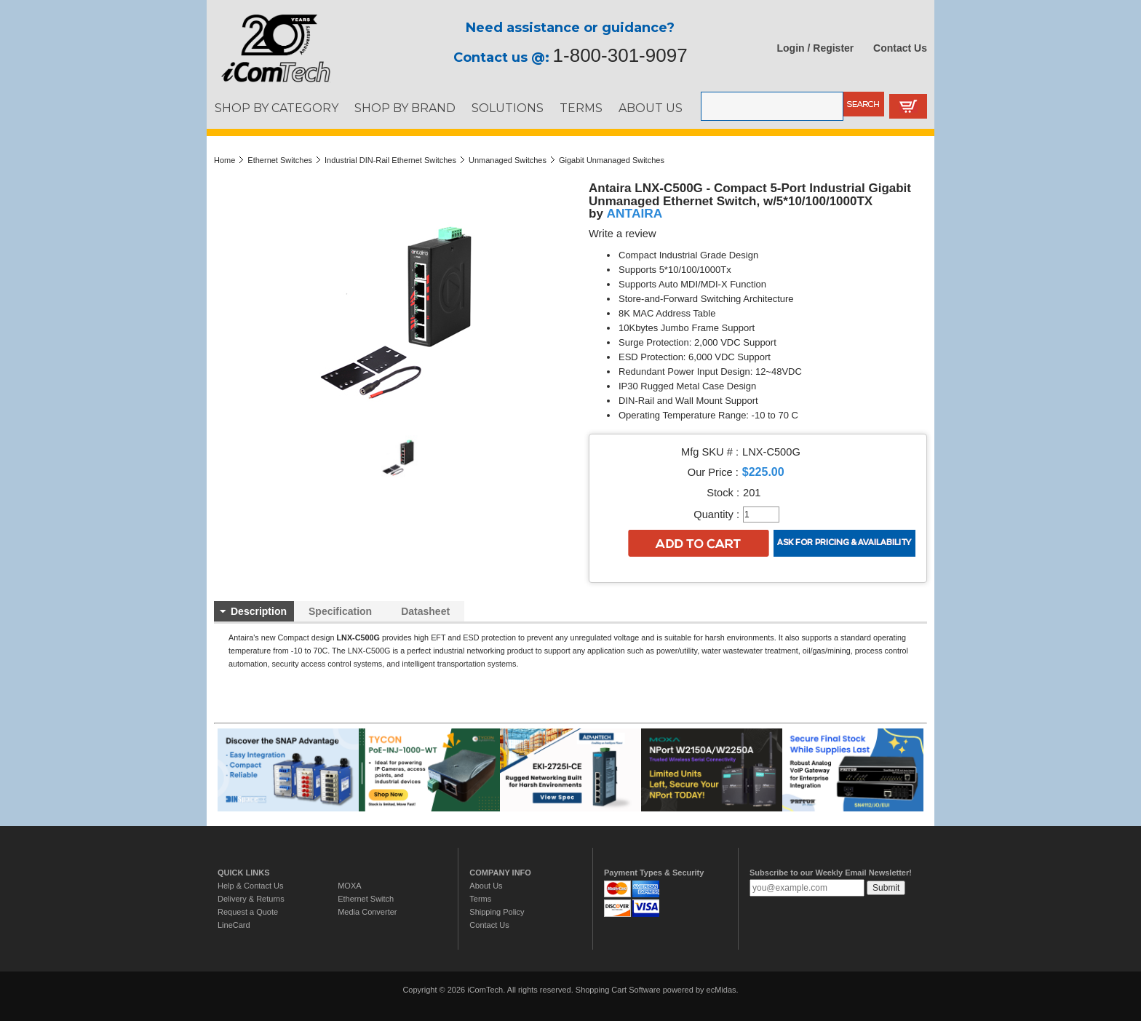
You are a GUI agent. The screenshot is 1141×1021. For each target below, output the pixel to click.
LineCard (234, 925)
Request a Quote (248, 911)
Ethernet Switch (366, 898)
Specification (340, 611)
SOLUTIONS (508, 107)
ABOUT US (651, 107)
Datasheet (425, 611)
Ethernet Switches (279, 160)
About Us (485, 885)
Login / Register (815, 48)
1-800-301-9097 (620, 55)
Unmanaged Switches (507, 160)
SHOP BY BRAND (405, 107)
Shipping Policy (496, 911)
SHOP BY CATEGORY (276, 107)
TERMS (581, 107)
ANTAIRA (635, 213)
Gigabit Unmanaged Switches (611, 160)
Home (224, 160)
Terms (480, 898)
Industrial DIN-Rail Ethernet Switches (390, 160)
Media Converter (367, 911)
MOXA (349, 885)
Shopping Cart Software (618, 989)
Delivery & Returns (251, 898)
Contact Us (900, 48)
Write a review (622, 233)
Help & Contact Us (250, 885)
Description (259, 611)
